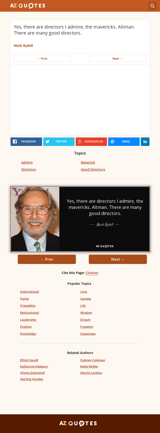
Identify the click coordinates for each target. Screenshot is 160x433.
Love (83, 291)
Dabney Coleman (92, 360)
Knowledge (28, 334)
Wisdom (86, 312)
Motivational (29, 312)
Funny (24, 298)
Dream (85, 320)
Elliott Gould (29, 360)
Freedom (86, 327)
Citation (91, 273)
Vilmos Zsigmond (32, 373)
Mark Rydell (23, 45)
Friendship (28, 305)
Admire (27, 162)
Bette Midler (89, 366)
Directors (28, 169)
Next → (117, 58)
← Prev (42, 58)
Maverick (88, 162)
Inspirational (29, 291)
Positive (26, 327)
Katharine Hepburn (34, 366)
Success (85, 298)
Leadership (28, 320)
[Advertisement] (80, 100)
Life (83, 305)
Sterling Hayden (31, 379)
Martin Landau (91, 373)
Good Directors (93, 169)
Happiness (88, 334)
